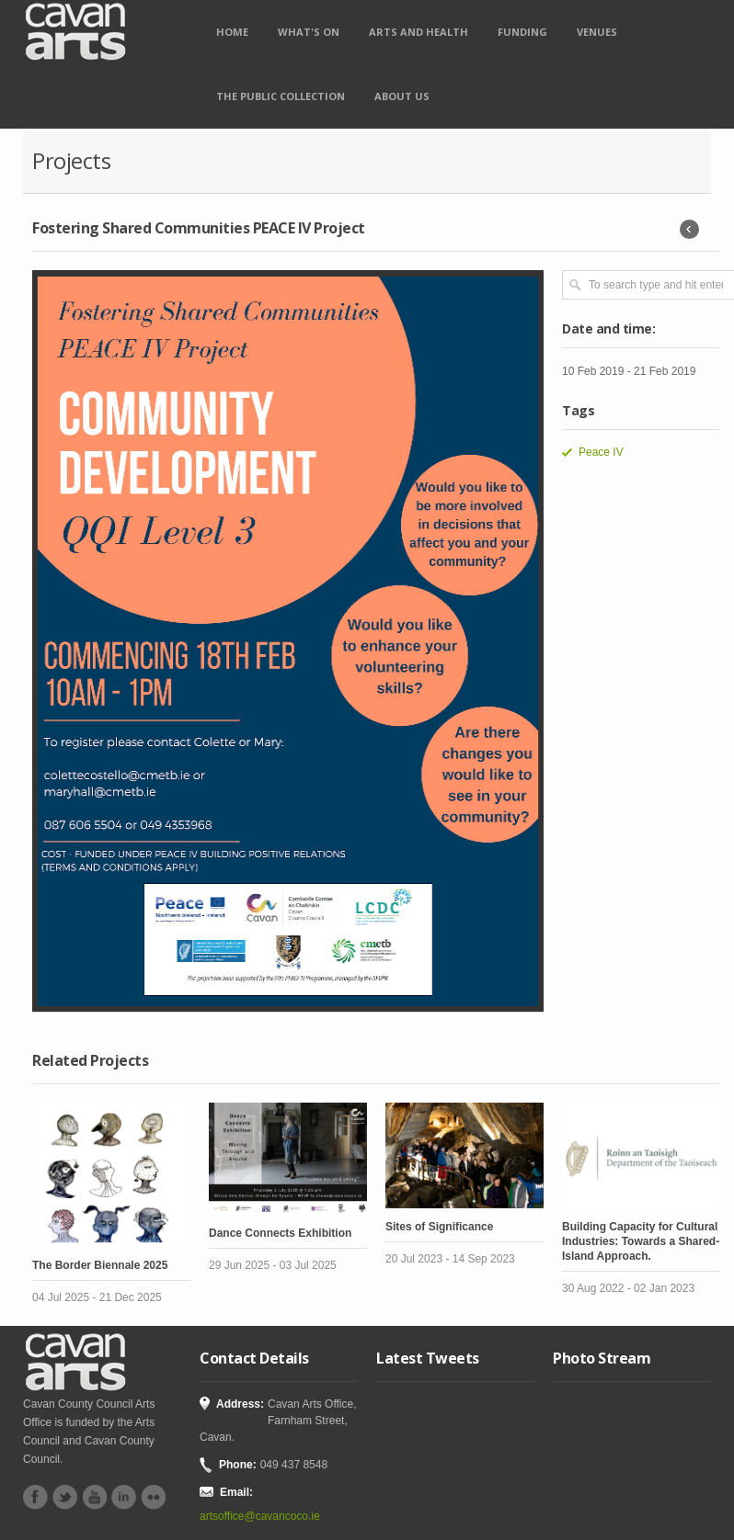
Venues (597, 32)
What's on (308, 32)
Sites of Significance (439, 1226)
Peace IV (601, 452)
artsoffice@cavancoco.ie (260, 1516)
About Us (402, 96)
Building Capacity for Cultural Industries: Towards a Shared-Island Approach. (640, 1241)
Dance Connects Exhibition (280, 1233)
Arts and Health (418, 32)
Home (232, 32)
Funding (522, 32)
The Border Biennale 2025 (99, 1265)
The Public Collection (280, 96)
